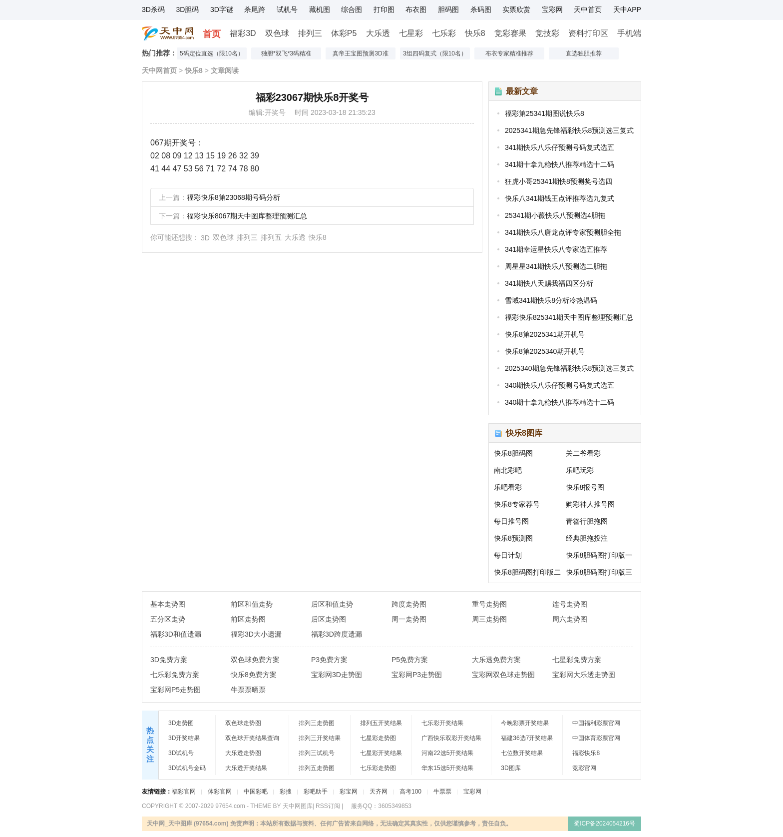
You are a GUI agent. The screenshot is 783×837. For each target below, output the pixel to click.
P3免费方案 (329, 660)
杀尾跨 (254, 9)
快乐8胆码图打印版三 (599, 572)
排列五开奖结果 (381, 723)
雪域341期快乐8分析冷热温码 (551, 300)
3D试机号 (181, 753)
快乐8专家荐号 (517, 504)
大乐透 (378, 33)
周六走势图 (569, 619)
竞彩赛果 (510, 33)
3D (205, 238)
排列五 (271, 237)
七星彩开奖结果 (381, 753)
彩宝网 (349, 791)
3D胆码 (187, 9)
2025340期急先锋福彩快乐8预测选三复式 (569, 368)
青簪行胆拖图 (587, 521)
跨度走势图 (409, 604)
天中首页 (588, 9)
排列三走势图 (317, 723)
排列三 (310, 33)
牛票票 (442, 791)
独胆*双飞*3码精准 (286, 53)
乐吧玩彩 (580, 470)
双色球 (277, 33)
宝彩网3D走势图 (336, 675)
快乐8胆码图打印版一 (599, 555)
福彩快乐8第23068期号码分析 (233, 197)
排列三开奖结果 (320, 738)
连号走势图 (569, 604)
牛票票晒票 (248, 690)
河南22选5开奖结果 (447, 753)
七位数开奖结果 (522, 753)
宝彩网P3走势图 (417, 675)
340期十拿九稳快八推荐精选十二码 (559, 402)
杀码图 (480, 9)
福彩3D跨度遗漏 (336, 634)
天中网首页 (159, 70)
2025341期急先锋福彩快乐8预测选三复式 (569, 130)
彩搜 (286, 791)
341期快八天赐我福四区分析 (549, 283)
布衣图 (415, 9)
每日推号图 (511, 521)
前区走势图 (248, 619)
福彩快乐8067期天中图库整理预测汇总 (247, 216)
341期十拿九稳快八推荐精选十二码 (559, 164)
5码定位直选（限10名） (212, 53)
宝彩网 (552, 9)
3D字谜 (221, 9)
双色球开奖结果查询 (252, 738)
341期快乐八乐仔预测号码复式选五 (559, 147)
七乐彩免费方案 (174, 675)
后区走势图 (328, 619)
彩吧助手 (316, 791)
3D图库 (510, 768)
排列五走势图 (317, 768)
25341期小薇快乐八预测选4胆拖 (555, 215)
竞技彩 (547, 33)
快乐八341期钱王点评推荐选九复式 (559, 198)
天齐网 (379, 791)
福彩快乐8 (586, 753)
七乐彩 (444, 33)
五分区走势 (167, 619)
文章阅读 (225, 70)
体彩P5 (344, 33)
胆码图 (448, 9)
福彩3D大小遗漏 (256, 634)
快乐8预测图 (513, 538)
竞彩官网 (584, 768)
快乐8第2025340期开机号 (545, 351)
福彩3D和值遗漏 (175, 634)
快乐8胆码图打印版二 (527, 572)
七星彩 (411, 33)
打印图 (384, 9)
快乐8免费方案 (254, 675)
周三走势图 (489, 619)
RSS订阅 (328, 806)
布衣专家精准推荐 (509, 53)
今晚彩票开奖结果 (525, 723)
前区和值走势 (252, 604)
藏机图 (319, 9)
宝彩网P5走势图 (175, 690)
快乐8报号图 (585, 487)
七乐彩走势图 (378, 768)
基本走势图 (167, 604)
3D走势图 (181, 723)
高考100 (410, 791)
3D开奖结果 (184, 738)
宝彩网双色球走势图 (503, 675)
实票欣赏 (516, 9)
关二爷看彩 (583, 453)
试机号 (287, 9)
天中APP (627, 9)
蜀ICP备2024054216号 (604, 823)
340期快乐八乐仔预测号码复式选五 (559, 385)
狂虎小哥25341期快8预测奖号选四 (558, 181)
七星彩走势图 (378, 738)
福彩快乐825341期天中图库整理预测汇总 (569, 317)
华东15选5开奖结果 (447, 768)
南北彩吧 (508, 470)
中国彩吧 (256, 791)
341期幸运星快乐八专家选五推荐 (556, 249)
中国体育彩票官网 (596, 738)
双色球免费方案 (255, 660)
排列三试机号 (317, 753)
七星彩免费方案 (576, 660)
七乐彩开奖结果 (442, 723)
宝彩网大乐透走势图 (583, 675)
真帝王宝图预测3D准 (360, 53)
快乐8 (475, 33)
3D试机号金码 (187, 768)
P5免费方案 (410, 660)
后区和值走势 (332, 604)
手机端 (629, 33)
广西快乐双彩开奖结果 (451, 738)
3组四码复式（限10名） (435, 53)
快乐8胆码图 (513, 453)
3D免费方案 (168, 660)
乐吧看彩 (508, 487)
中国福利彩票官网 (596, 723)
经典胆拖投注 (587, 538)
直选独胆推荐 (584, 53)
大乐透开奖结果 (246, 768)
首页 (212, 34)
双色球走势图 (243, 723)
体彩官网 (220, 791)
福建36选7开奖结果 (527, 738)
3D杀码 (153, 9)
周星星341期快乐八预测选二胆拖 (556, 266)
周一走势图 (409, 619)
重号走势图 (489, 604)
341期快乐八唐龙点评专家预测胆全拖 (563, 232)
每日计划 (508, 555)
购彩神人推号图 (590, 504)
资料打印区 (588, 33)
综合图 (351, 9)
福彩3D (243, 33)
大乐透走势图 (243, 753)
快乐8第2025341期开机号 (545, 334)
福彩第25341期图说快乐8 (544, 113)
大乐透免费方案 (496, 660)
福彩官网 (184, 791)
